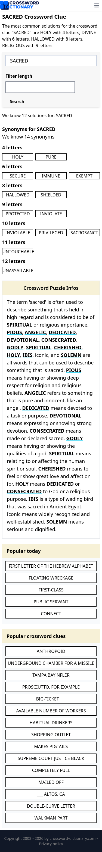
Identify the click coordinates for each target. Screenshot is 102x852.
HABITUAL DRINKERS (51, 723)
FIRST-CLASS (50, 590)
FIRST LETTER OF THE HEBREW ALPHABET (51, 566)
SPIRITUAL (19, 324)
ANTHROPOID (51, 651)
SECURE (18, 176)
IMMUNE (51, 176)
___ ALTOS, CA (51, 794)
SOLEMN (71, 355)
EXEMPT (84, 176)
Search (17, 101)
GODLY (15, 347)
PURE (50, 157)
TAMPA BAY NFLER (50, 675)
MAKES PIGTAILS (51, 746)
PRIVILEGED (51, 233)
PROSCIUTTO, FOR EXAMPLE (51, 687)
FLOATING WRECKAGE (51, 578)
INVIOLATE (51, 214)
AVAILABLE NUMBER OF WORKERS (51, 711)
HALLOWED (17, 195)
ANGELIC (35, 332)
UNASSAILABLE (17, 271)
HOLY (17, 157)
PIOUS (14, 332)
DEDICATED (62, 332)
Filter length (18, 76)
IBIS (27, 355)
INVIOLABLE (17, 233)
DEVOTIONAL (23, 340)
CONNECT (51, 614)
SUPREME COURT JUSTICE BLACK (51, 758)
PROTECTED (18, 214)
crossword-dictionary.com (73, 838)
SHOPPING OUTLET (51, 735)
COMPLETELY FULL (51, 770)
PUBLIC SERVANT (51, 602)
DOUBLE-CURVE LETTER (51, 806)
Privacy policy (51, 843)
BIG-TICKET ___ (51, 699)
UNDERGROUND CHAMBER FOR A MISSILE (51, 663)
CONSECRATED (58, 340)
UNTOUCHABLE (18, 252)
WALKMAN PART (51, 818)
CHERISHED (68, 347)
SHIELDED (51, 195)
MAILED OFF (50, 782)
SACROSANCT (84, 233)
